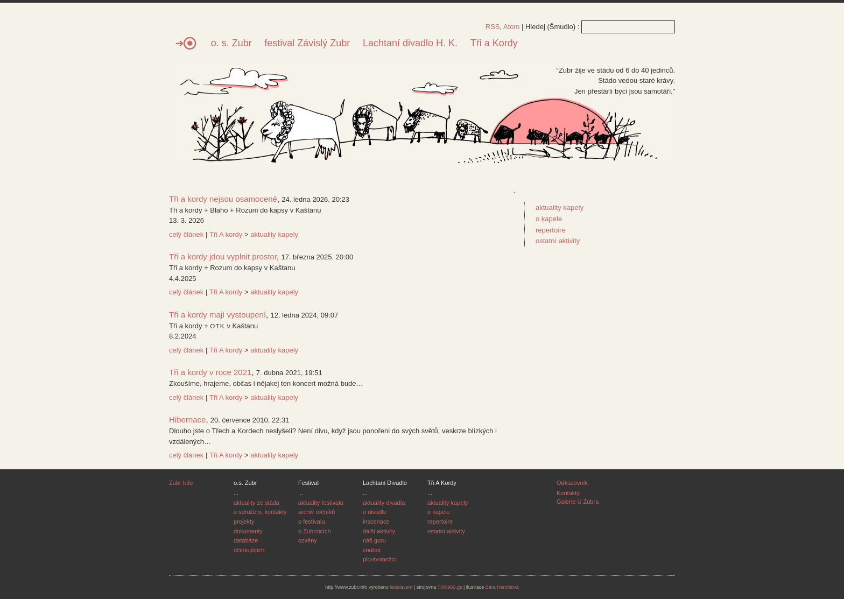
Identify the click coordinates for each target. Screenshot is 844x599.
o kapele (549, 219)
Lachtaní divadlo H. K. (410, 43)
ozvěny (307, 540)
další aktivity (379, 531)
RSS (493, 27)
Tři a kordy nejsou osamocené (223, 198)
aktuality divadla (384, 502)
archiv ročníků (316, 512)
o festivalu (311, 521)
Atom (511, 27)
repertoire (551, 230)
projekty (244, 521)
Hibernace (187, 419)
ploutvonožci (379, 559)
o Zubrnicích (314, 531)
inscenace (376, 521)
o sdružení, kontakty (260, 512)
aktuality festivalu (320, 502)
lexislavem (401, 587)
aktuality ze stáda (256, 502)
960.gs (454, 587)
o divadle (374, 512)
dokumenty (248, 531)
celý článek (186, 234)
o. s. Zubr (231, 43)
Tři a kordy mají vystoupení (217, 314)
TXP (442, 587)
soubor (372, 550)
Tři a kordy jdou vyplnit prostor (223, 256)
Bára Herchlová (502, 587)
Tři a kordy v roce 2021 (210, 372)
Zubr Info (181, 483)
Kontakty (568, 493)
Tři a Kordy (494, 43)
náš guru (374, 540)
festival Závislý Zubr (307, 43)
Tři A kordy (225, 234)
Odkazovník (572, 483)
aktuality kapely (274, 234)
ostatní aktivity (558, 241)
